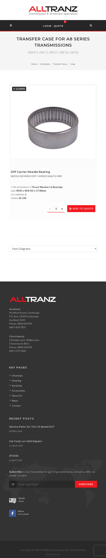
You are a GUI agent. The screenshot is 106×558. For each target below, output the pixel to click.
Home (34, 64)
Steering (16, 380)
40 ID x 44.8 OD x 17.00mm (31, 190)
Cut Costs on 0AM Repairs (25, 441)
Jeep (73, 64)
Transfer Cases (60, 64)
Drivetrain (45, 64)
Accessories (18, 390)
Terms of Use (53, 554)
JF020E (13, 455)
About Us (17, 395)
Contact (16, 405)
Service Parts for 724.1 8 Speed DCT (32, 426)
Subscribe (86, 484)
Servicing (17, 385)
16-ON (22, 198)
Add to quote (81, 208)
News (15, 400)
